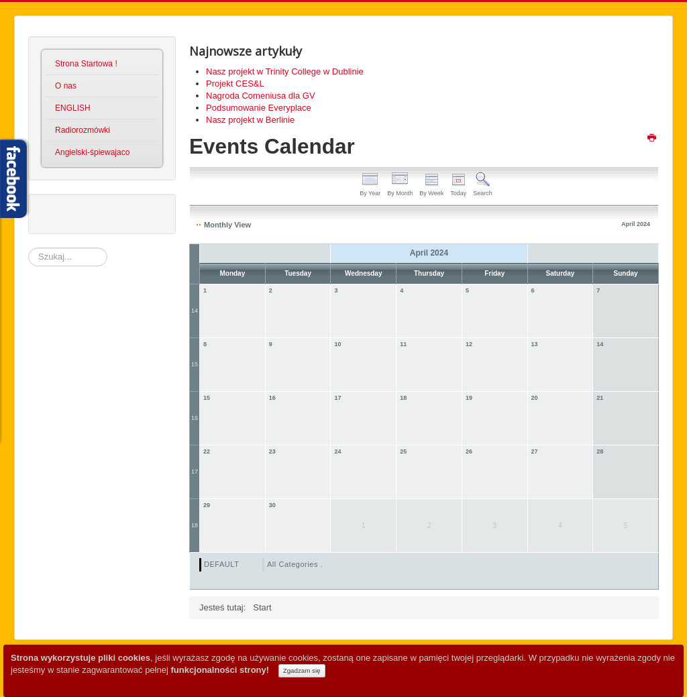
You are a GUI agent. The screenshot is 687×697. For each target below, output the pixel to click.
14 (194, 310)
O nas (65, 86)
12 (469, 344)
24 (337, 451)
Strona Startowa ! (86, 63)
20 (534, 397)
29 (206, 505)
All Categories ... (297, 564)
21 (599, 397)
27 (534, 451)
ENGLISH (73, 108)
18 (403, 397)
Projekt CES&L (235, 83)
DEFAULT (221, 564)
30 (272, 505)
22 (206, 451)
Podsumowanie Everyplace (258, 108)
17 (337, 397)
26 (469, 451)
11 (403, 344)
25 (403, 451)
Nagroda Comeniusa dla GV (260, 96)
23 (272, 451)
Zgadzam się (302, 670)
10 (337, 344)
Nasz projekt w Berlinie (250, 120)
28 (599, 451)
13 (534, 344)
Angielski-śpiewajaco (92, 152)
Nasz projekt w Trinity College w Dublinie (285, 71)
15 (194, 364)
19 (469, 397)
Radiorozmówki (82, 130)
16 (194, 418)
